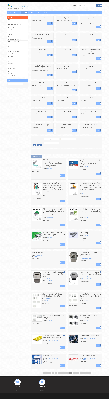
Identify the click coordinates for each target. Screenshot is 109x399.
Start (45, 373)
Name (45, 150)
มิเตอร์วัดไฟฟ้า (67, 49)
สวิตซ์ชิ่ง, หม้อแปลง (91, 111)
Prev (49, 373)
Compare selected (36, 156)
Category (49, 150)
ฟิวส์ (91, 98)
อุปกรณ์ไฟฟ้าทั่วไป (91, 125)
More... (61, 175)
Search (99, 5)
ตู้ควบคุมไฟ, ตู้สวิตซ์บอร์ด (42, 34)
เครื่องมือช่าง (67, 125)
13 (81, 373)
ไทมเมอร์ (67, 34)
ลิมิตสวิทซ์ (42, 83)
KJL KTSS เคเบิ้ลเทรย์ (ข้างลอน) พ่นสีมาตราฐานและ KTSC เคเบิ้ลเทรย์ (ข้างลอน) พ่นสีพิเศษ (90, 162)
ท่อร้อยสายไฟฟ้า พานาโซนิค (89, 335)
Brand (55, 150)
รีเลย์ (91, 34)
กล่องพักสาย (42, 98)
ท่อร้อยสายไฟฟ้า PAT (50, 355)
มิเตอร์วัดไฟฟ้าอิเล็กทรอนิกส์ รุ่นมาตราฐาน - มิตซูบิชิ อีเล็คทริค (53, 274)
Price (59, 150)
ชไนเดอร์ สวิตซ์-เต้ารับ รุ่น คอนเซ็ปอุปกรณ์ (53, 317)
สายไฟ (42, 18)
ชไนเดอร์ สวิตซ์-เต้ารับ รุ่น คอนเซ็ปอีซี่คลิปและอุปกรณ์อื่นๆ (52, 295)
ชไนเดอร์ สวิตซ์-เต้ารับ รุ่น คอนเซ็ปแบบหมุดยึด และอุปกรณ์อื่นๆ (90, 296)
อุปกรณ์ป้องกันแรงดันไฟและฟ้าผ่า (91, 50)
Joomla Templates (86, 396)
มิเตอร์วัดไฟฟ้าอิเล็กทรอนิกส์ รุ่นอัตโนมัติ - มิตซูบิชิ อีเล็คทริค (90, 273)
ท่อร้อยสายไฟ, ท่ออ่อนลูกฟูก (66, 83)
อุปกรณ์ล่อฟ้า (42, 111)
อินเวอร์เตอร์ (67, 111)
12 (77, 373)
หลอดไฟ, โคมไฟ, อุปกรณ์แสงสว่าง (42, 67)
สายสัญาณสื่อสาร (66, 18)
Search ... (75, 5)
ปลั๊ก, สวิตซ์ (66, 66)
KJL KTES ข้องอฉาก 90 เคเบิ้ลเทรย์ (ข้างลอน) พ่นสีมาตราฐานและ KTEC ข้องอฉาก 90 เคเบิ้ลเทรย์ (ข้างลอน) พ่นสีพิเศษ (90, 186)
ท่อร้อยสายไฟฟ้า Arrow (87, 355)
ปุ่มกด (91, 66)
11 (74, 373)
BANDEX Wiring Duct (85, 232)
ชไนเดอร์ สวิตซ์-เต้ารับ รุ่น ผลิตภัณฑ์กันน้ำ (89, 317)
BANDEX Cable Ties (37, 252)
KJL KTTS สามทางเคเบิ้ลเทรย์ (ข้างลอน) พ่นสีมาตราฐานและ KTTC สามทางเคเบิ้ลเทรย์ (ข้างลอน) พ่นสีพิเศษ (53, 212)
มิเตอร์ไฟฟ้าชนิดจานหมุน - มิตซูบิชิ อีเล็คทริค (90, 253)
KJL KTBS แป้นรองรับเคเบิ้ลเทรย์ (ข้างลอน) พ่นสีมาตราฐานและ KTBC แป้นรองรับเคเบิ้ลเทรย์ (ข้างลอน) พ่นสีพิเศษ (53, 163)
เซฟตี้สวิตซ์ (42, 49)
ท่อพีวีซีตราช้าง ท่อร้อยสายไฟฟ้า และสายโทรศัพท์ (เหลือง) (53, 336)
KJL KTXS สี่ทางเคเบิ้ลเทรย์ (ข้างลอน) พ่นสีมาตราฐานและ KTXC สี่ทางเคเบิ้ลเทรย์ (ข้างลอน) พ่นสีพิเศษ (90, 212)
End (89, 373)
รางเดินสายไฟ (91, 83)
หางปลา (66, 98)
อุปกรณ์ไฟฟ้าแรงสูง (42, 125)
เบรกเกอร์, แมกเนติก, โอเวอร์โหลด (91, 19)
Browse (49, 23)
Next (85, 373)
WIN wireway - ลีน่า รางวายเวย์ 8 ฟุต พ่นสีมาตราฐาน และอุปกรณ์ (54, 233)
